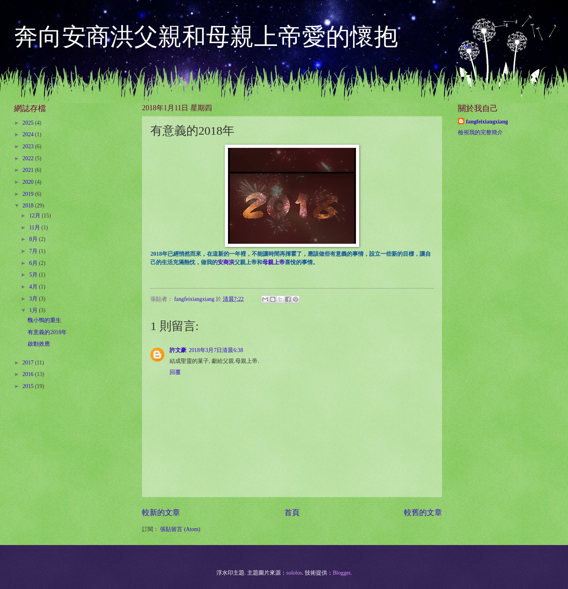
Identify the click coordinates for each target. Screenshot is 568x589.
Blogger (341, 573)
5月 (34, 275)
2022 (28, 158)
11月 (35, 228)
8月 (34, 239)
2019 (28, 194)
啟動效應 (39, 344)
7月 (34, 251)
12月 (35, 216)
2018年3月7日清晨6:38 (216, 350)
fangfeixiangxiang (487, 122)
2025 (28, 123)
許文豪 (178, 350)
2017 (28, 363)
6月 (34, 263)
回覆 (175, 372)
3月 (34, 299)
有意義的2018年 (47, 332)
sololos (294, 573)
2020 (28, 182)
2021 (28, 170)
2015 (28, 386)
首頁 (292, 512)
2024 (28, 134)
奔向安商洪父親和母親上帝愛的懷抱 (206, 37)
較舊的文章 (423, 512)
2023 (28, 146)
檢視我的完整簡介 (480, 132)
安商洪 (226, 262)
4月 (34, 287)
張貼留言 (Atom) (180, 529)
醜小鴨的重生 (44, 320)
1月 (34, 310)
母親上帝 (273, 262)
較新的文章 (161, 512)
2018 (28, 206)
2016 (28, 374)
